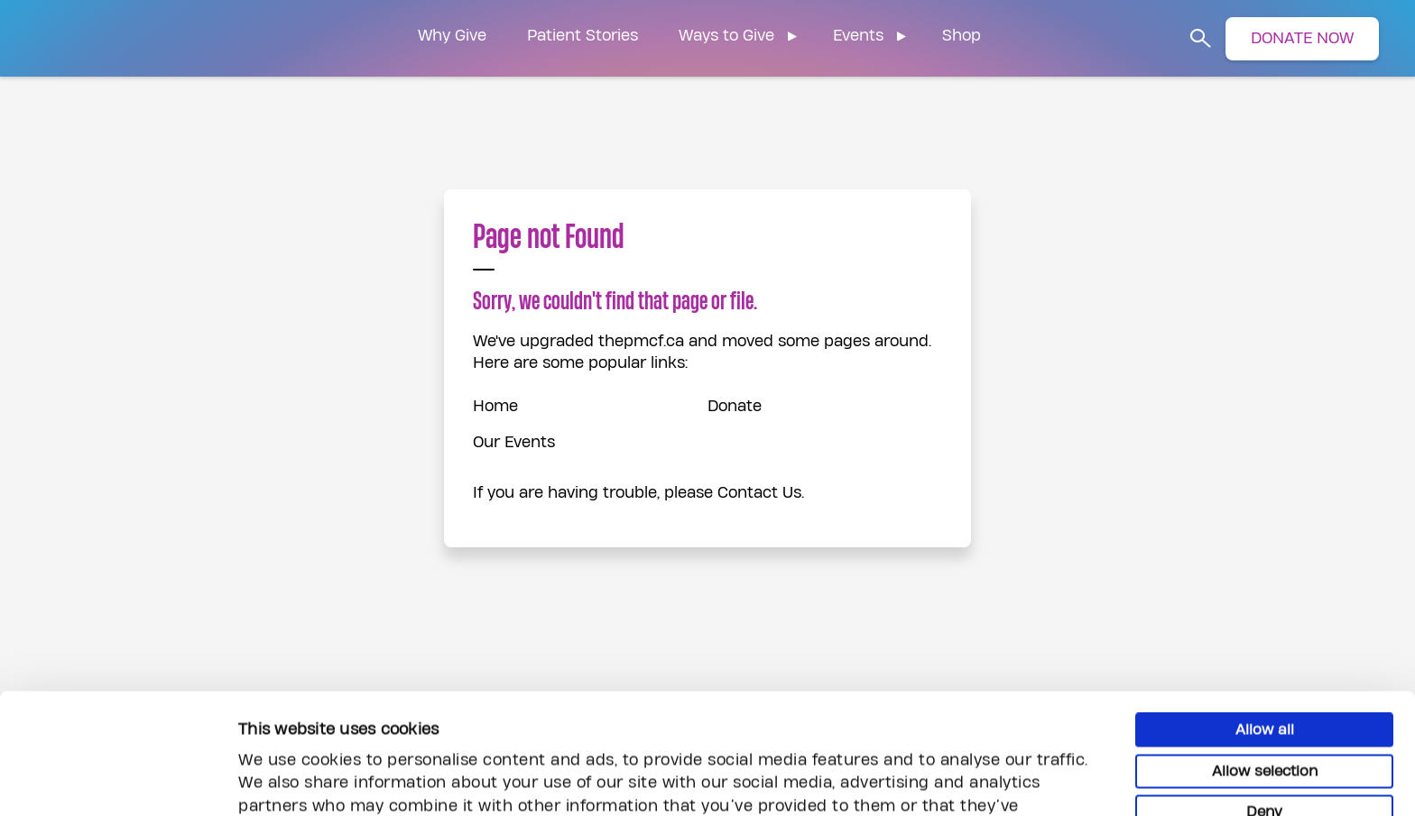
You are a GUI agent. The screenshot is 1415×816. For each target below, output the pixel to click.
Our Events (514, 442)
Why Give (452, 35)
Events (858, 35)
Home (495, 406)
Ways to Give (726, 35)
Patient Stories (582, 35)
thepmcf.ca (641, 341)
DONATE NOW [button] (1302, 38)
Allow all (1264, 620)
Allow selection (1265, 662)
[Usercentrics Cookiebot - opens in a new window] (117, 780)
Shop (961, 35)
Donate (735, 406)
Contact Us (759, 492)
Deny (1264, 702)
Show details (988, 780)
